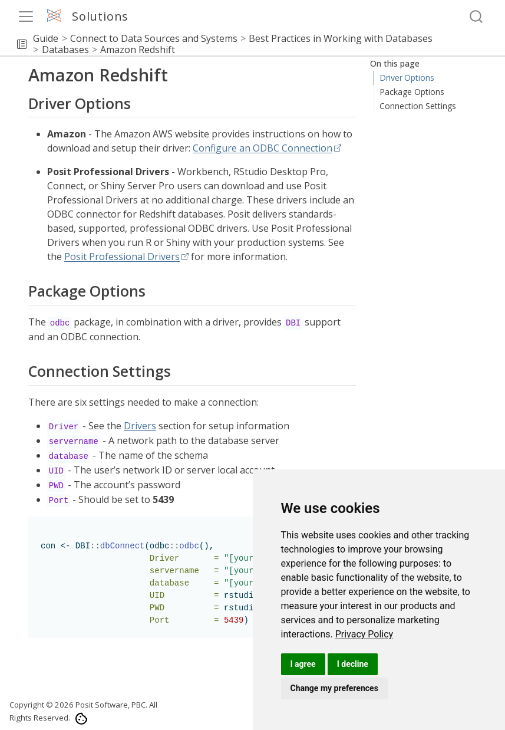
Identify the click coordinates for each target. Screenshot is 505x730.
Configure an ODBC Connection (262, 148)
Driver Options (407, 77)
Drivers (140, 425)
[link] (364, 634)
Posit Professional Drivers (122, 256)
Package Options (411, 91)
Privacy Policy (364, 634)
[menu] (25, 16)
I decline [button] (352, 664)
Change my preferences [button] (334, 688)
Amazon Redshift (137, 49)
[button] (21, 44)
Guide (45, 38)
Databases (65, 49)
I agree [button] (303, 664)
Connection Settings (416, 105)
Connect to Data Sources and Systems (153, 38)
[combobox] (477, 16)
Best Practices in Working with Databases (341, 38)
